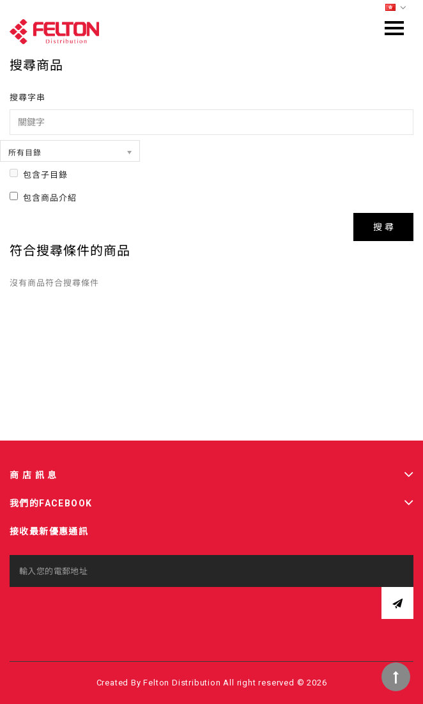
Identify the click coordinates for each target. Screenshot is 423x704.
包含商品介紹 (43, 197)
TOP (395, 676)
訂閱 (397, 603)
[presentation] (107, 612)
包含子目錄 (39, 174)
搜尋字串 (27, 97)
